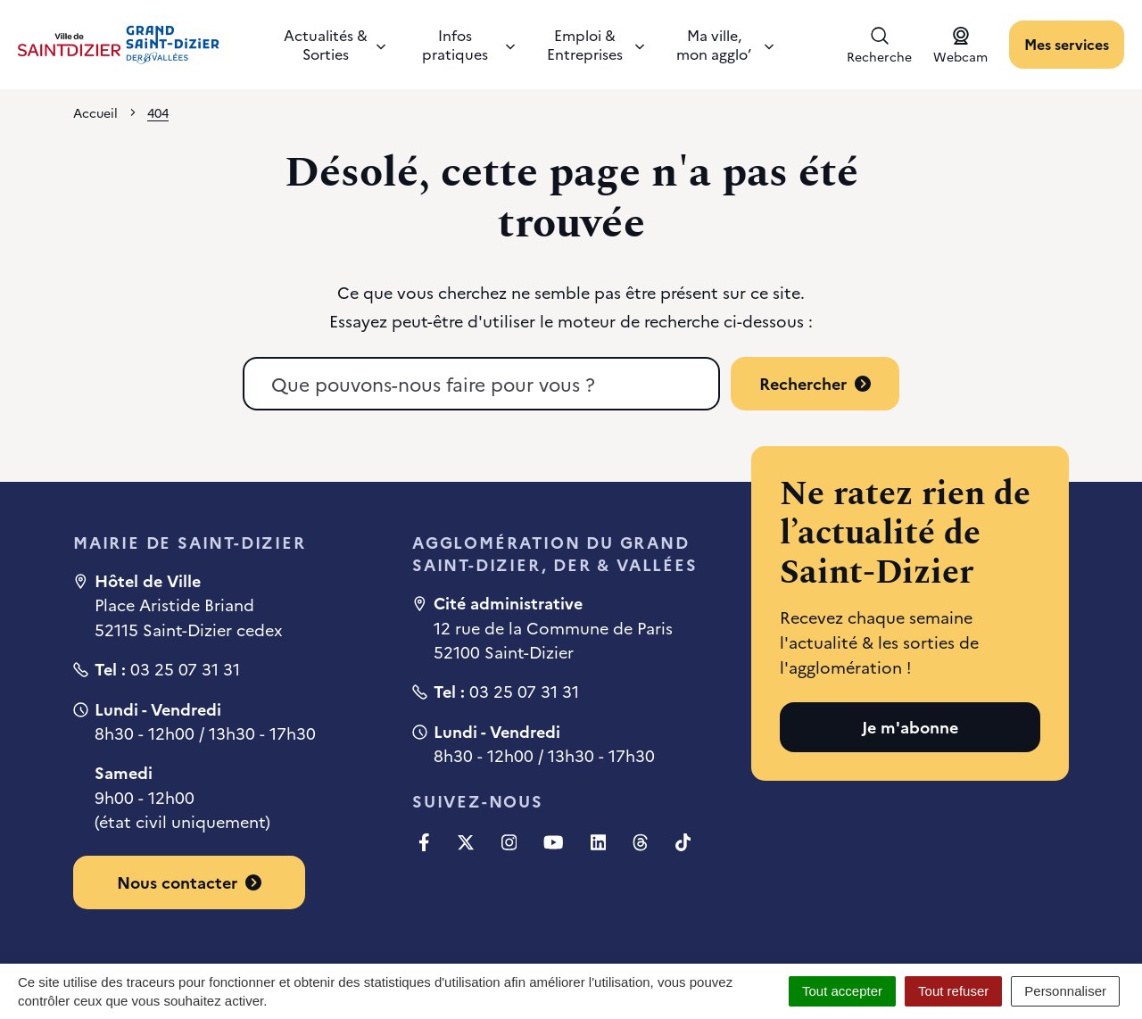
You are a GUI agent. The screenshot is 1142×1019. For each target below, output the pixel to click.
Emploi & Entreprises (595, 44)
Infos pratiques (468, 44)
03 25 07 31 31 (185, 669)
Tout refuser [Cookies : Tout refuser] (953, 990)
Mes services (1066, 44)
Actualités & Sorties (334, 44)
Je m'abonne (910, 727)
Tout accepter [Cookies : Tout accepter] (842, 990)
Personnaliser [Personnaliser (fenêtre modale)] (1065, 990)
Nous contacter (189, 882)
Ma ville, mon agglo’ (725, 44)
